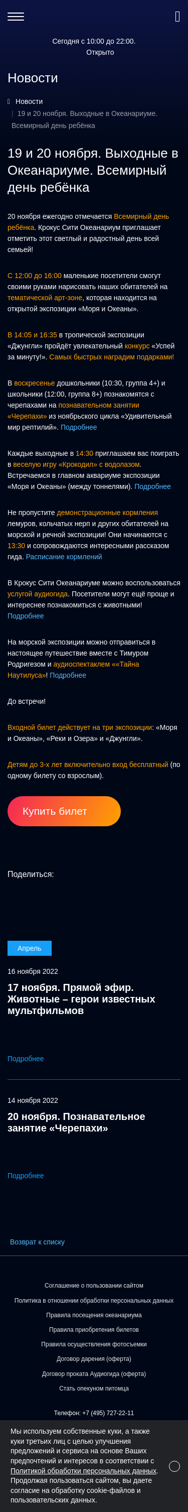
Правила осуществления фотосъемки (93, 1344)
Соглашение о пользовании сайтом (94, 1285)
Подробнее (79, 427)
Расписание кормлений (64, 557)
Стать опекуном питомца (94, 1388)
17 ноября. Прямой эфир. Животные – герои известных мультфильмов (81, 999)
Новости (29, 101)
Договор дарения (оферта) (94, 1358)
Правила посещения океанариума (93, 1315)
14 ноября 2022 (33, 1100)
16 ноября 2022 (33, 971)
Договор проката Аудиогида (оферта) (94, 1373)
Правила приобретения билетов (94, 1329)
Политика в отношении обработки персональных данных (94, 1300)
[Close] (174, 1466)
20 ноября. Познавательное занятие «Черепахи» (76, 1122)
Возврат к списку (37, 1242)
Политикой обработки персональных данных (83, 1471)
